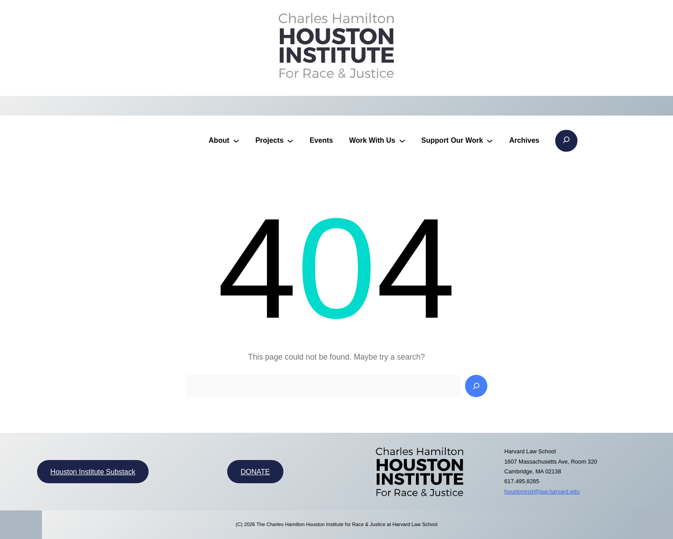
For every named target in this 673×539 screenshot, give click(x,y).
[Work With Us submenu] (402, 140)
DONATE (255, 472)
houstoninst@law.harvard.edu (542, 491)
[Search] (476, 386)
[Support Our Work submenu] (489, 140)
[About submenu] (236, 140)
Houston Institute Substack (92, 472)
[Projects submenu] (290, 140)
